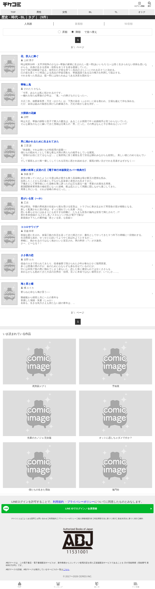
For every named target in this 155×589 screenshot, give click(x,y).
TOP (13, 12)
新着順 (79, 23)
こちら (66, 569)
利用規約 (58, 501)
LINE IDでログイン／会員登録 (49, 508)
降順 (78, 31)
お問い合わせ (42, 519)
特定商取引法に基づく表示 (105, 519)
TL (116, 12)
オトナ (141, 12)
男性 (39, 12)
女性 (64, 12)
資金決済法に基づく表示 (128, 519)
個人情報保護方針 (85, 519)
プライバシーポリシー (80, 501)
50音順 (129, 23)
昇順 (64, 31)
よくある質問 (29, 519)
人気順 (28, 23)
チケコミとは (16, 519)
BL (90, 12)
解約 (141, 519)
